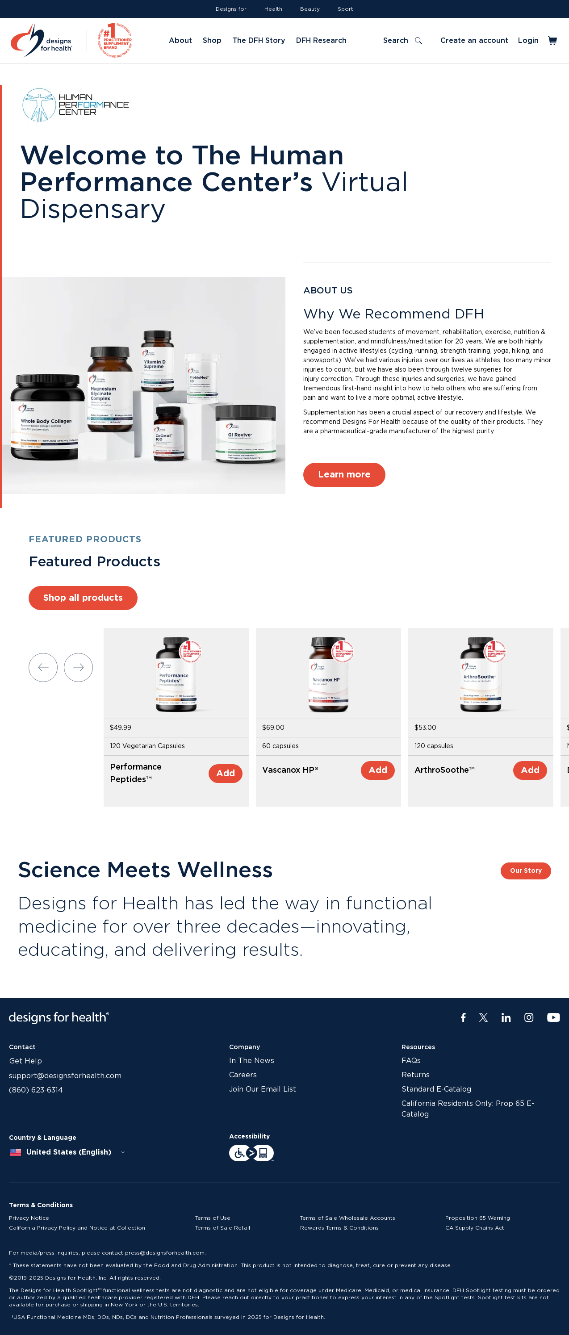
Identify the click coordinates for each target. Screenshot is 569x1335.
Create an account (474, 40)
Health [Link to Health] (273, 9)
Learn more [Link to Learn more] (344, 474)
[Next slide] (78, 667)
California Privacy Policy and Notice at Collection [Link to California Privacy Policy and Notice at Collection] (77, 1227)
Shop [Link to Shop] (212, 40)
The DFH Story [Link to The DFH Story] (258, 40)
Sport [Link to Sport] (345, 9)
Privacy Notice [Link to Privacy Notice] (29, 1218)
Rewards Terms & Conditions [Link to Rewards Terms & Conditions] (339, 1227)
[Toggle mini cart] (553, 40)
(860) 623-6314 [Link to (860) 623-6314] (36, 1090)
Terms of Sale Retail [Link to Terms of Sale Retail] (222, 1227)
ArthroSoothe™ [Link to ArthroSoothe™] (444, 770)
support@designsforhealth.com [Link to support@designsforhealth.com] (65, 1076)
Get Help (25, 1061)
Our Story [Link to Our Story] (526, 871)
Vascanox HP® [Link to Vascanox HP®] (290, 770)
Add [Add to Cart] (225, 773)
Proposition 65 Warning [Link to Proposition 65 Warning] (477, 1218)
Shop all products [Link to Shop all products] (83, 598)
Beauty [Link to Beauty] (310, 9)
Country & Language (42, 1138)
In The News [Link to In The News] (251, 1060)
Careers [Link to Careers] (243, 1075)
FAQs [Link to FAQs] (411, 1060)
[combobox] (68, 1152)
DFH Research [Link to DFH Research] (321, 40)
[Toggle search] (402, 40)
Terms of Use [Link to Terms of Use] (212, 1218)
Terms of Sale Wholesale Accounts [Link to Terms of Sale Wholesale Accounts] (347, 1218)
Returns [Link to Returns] (416, 1075)
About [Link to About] (180, 40)
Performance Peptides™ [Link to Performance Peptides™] (136, 773)
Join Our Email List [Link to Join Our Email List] (262, 1089)
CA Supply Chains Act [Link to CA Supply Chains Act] (474, 1227)
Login (528, 40)
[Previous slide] (43, 667)
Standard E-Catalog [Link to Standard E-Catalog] (436, 1089)
